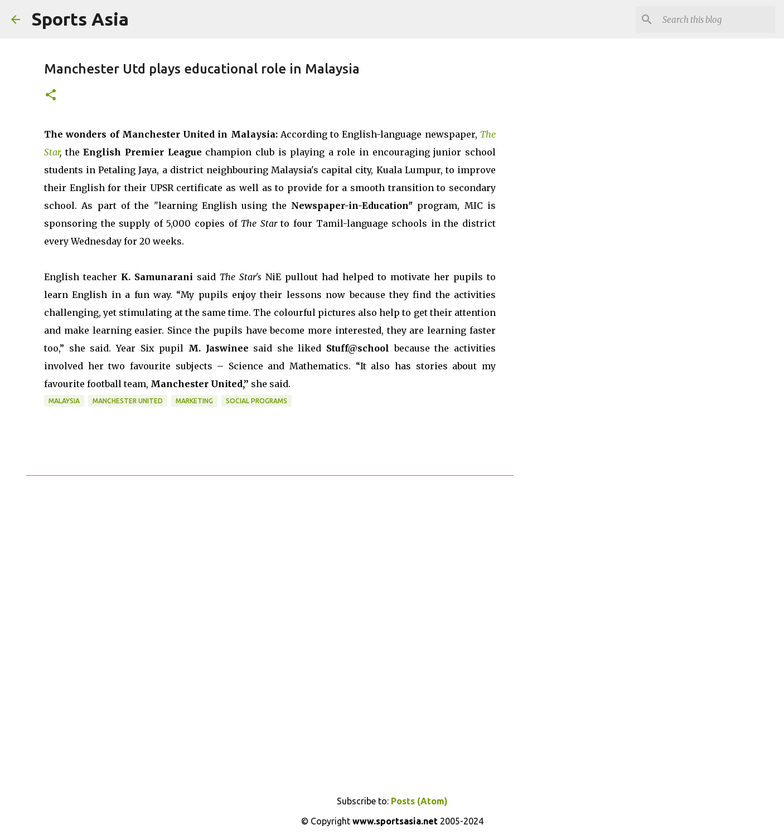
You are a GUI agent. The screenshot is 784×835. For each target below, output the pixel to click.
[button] (50, 95)
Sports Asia (80, 19)
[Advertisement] (570, 223)
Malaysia (64, 400)
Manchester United (128, 400)
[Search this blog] (716, 19)
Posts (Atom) (419, 801)
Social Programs (256, 400)
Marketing (194, 400)
